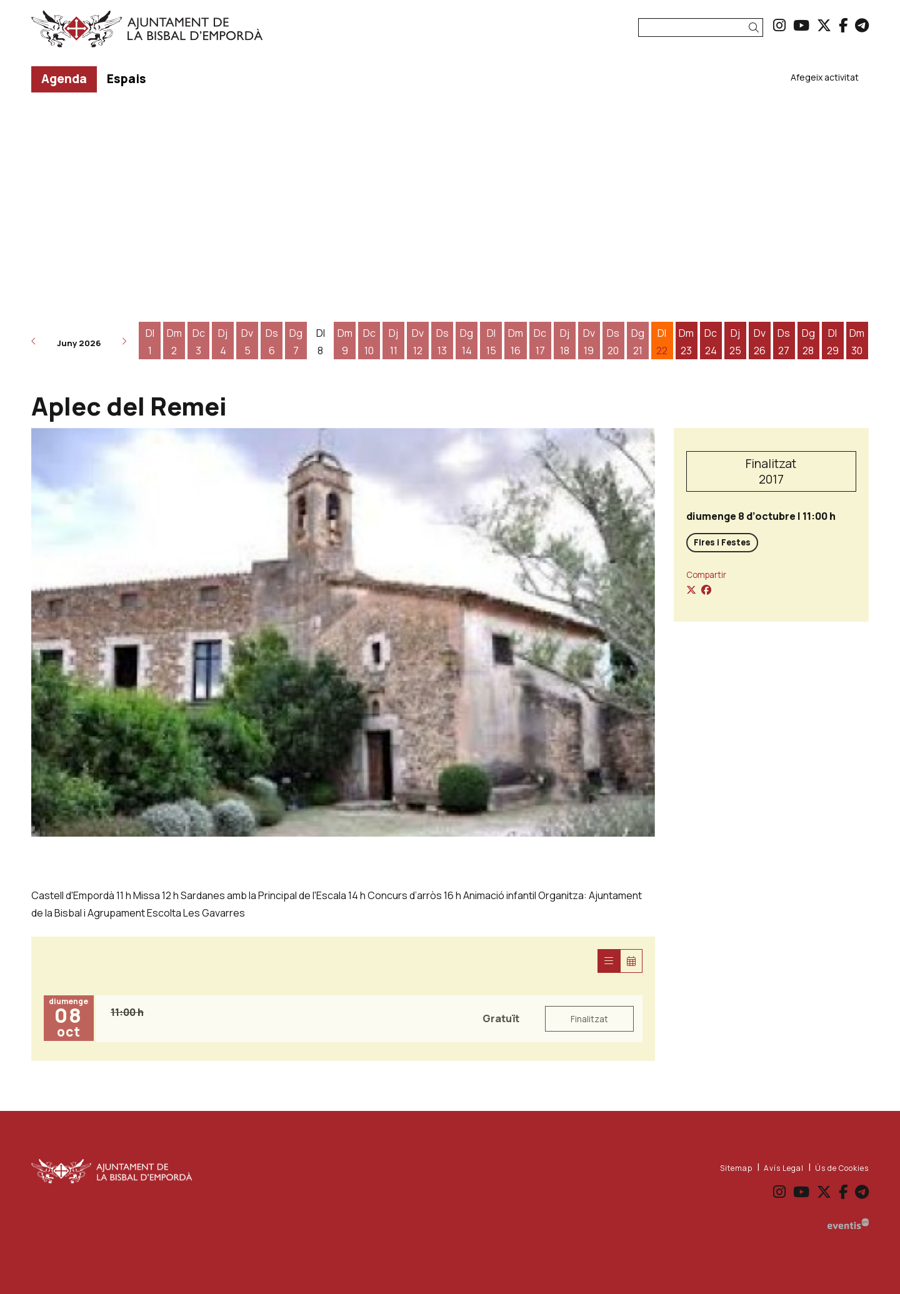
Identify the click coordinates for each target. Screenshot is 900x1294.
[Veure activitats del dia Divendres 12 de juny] (418, 341)
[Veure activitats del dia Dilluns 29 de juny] (833, 341)
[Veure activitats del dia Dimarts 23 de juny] (687, 341)
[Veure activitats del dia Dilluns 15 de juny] (491, 341)
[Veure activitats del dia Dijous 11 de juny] (393, 341)
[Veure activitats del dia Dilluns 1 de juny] (150, 341)
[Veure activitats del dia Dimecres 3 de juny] (198, 341)
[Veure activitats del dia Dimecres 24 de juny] (711, 341)
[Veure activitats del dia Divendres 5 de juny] (247, 341)
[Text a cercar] (700, 27)
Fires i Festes (722, 542)
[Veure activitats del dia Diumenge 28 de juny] (808, 341)
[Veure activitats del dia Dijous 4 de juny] (223, 341)
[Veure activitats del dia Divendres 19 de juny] (589, 341)
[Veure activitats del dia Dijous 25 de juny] (735, 341)
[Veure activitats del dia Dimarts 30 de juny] (857, 341)
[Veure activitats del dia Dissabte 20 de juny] (613, 341)
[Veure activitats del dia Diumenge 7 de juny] (296, 341)
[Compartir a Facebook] (706, 590)
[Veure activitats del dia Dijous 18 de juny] (565, 341)
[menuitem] (779, 25)
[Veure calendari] (631, 961)
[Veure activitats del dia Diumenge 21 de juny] (638, 341)
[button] (756, 27)
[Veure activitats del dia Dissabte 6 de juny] (271, 341)
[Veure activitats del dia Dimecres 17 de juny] (540, 341)
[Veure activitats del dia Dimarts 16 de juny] (515, 341)
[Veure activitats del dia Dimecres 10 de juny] (369, 341)
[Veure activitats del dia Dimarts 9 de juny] (345, 341)
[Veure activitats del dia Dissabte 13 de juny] (442, 341)
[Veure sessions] (609, 961)
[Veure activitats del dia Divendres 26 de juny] (760, 341)
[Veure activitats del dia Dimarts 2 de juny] (174, 341)
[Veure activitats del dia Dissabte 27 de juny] (784, 341)
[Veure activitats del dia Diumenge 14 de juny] (467, 341)
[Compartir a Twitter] (691, 590)
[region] (343, 632)
